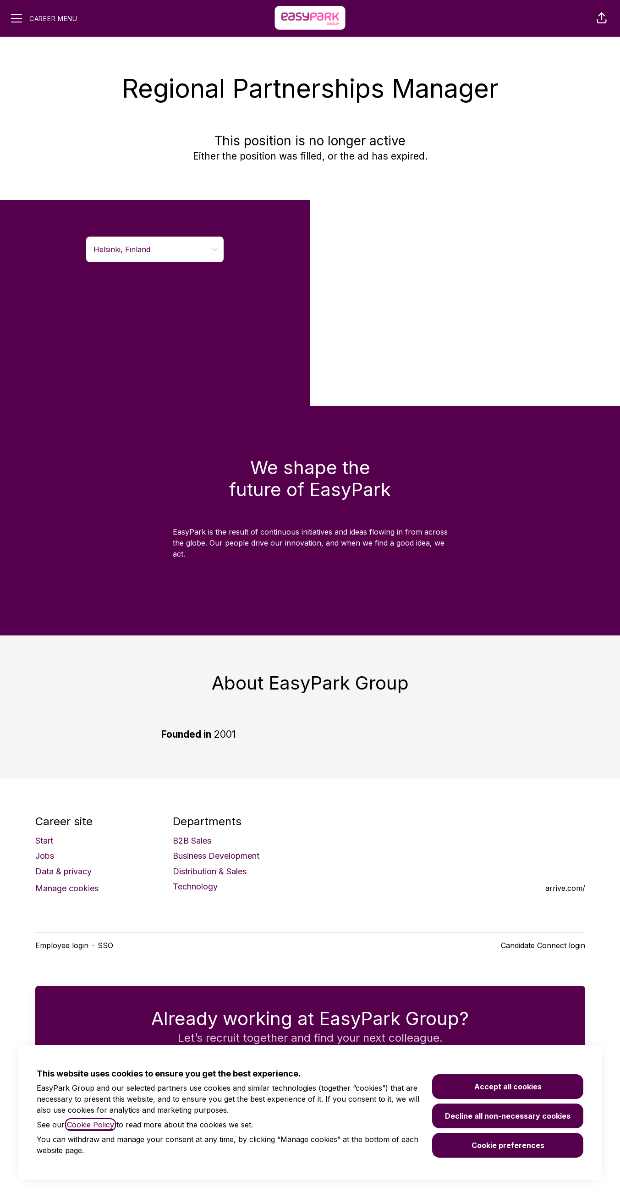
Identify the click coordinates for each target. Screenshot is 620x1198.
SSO (105, 945)
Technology (195, 886)
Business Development (216, 856)
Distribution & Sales (210, 871)
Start (44, 840)
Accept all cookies (508, 1086)
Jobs (44, 856)
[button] (602, 18)
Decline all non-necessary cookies (508, 1116)
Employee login (61, 945)
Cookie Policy (90, 1124)
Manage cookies (67, 888)
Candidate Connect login (543, 945)
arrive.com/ (565, 888)
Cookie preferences (508, 1145)
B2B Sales (192, 840)
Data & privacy (63, 871)
